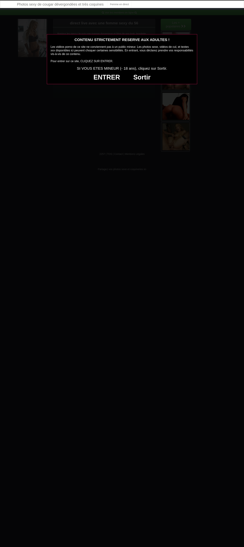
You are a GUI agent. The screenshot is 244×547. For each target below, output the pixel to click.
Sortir (141, 77)
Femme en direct (119, 4)
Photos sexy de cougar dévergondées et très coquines (60, 4)
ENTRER (107, 77)
